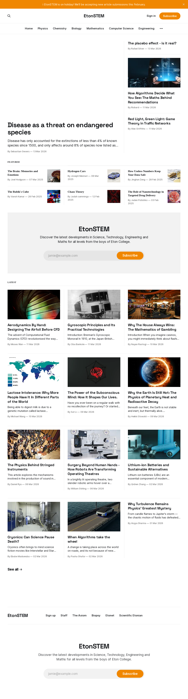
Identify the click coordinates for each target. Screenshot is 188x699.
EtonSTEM (94, 16)
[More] (161, 28)
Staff (64, 615)
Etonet (110, 615)
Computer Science (121, 28)
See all (15, 569)
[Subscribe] (130, 256)
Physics (43, 28)
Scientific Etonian (131, 615)
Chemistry (60, 28)
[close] (184, 4)
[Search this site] (9, 16)
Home (29, 28)
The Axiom (79, 615)
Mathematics (95, 28)
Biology (77, 28)
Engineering (146, 28)
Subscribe (170, 16)
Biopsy (96, 615)
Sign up (51, 615)
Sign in (151, 15)
